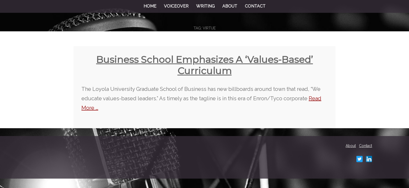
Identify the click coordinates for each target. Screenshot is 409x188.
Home (149, 6)
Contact (255, 6)
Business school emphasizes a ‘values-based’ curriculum (204, 65)
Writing (205, 6)
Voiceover (176, 6)
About (229, 6)
